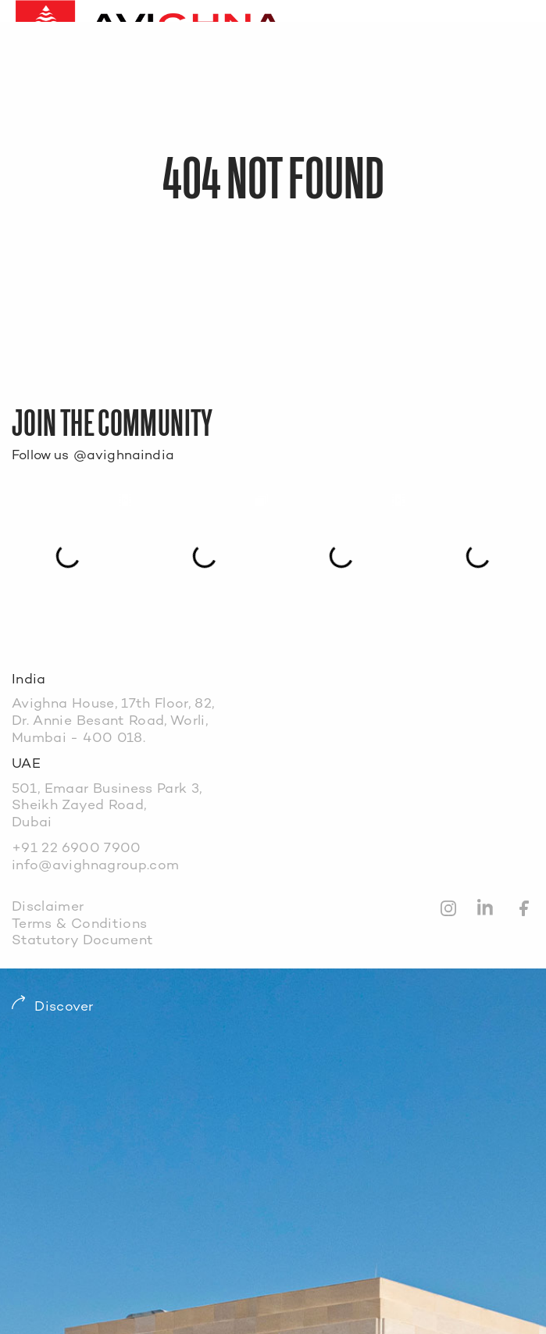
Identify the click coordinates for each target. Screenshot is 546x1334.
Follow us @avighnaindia (93, 456)
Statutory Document (82, 940)
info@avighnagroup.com (95, 865)
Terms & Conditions (79, 924)
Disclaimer (48, 907)
